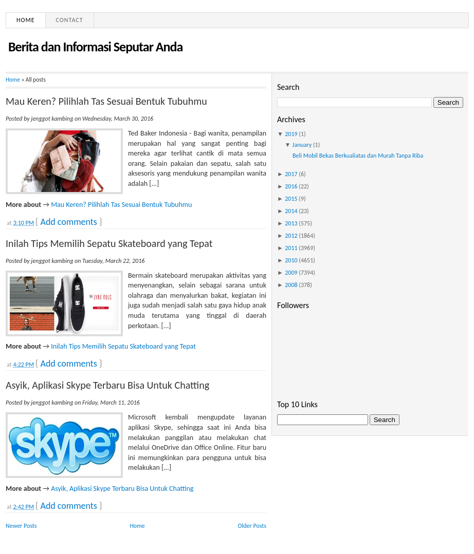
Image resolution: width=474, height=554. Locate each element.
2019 (291, 134)
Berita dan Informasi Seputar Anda (95, 47)
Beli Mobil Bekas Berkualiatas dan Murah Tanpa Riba (358, 155)
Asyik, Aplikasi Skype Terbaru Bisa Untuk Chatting (107, 385)
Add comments (68, 221)
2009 (291, 272)
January (302, 144)
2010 (291, 260)
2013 (291, 223)
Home (25, 20)
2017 (291, 174)
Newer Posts (21, 525)
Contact (69, 20)
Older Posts (252, 525)
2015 (291, 198)
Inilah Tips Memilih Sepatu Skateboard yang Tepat (109, 243)
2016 (291, 186)
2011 (291, 248)
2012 (291, 235)
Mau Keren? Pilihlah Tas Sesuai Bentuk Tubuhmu (106, 101)
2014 (291, 211)
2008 (291, 285)
